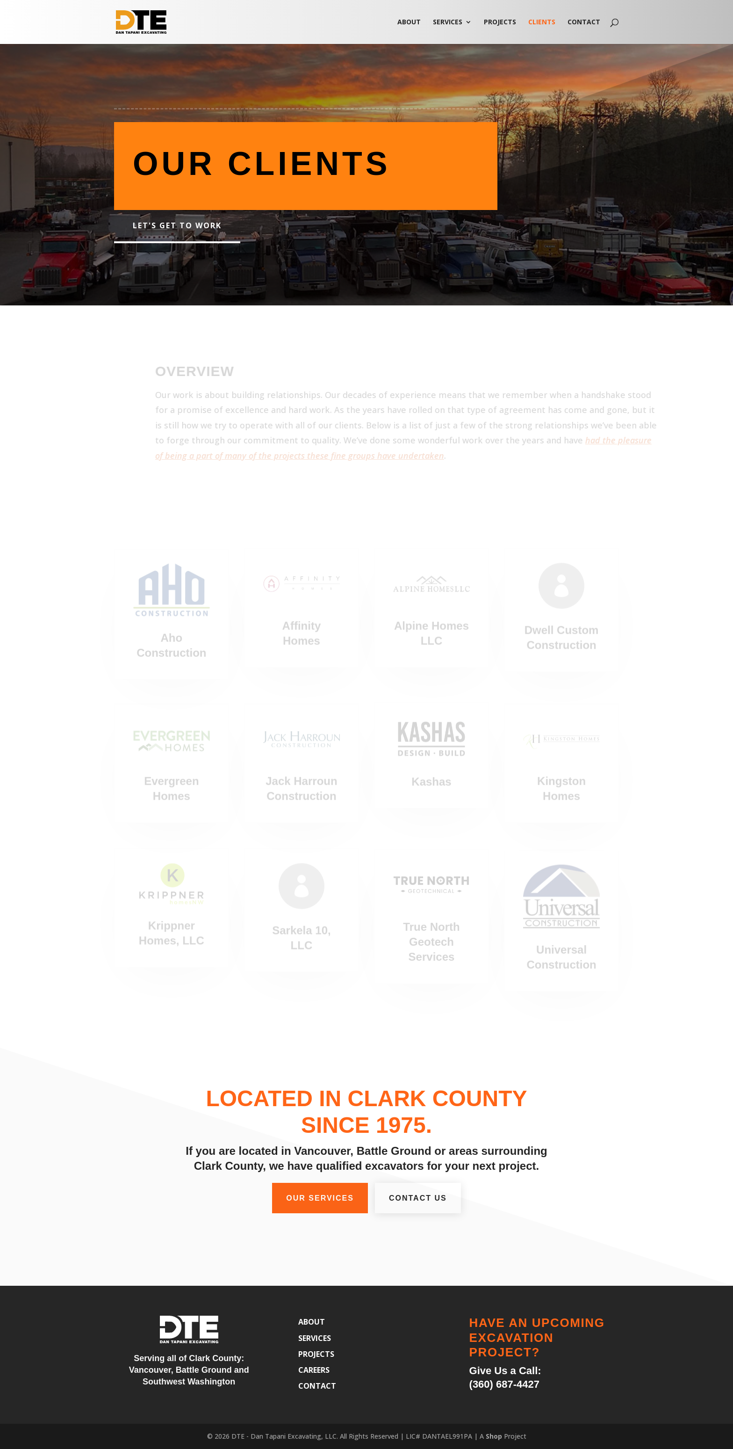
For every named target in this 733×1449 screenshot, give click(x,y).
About (409, 22)
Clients (541, 22)
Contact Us (418, 1198)
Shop (494, 1436)
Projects (500, 22)
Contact (584, 22)
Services (447, 22)
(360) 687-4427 (504, 1384)
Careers (314, 1370)
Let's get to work (177, 225)
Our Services (320, 1198)
